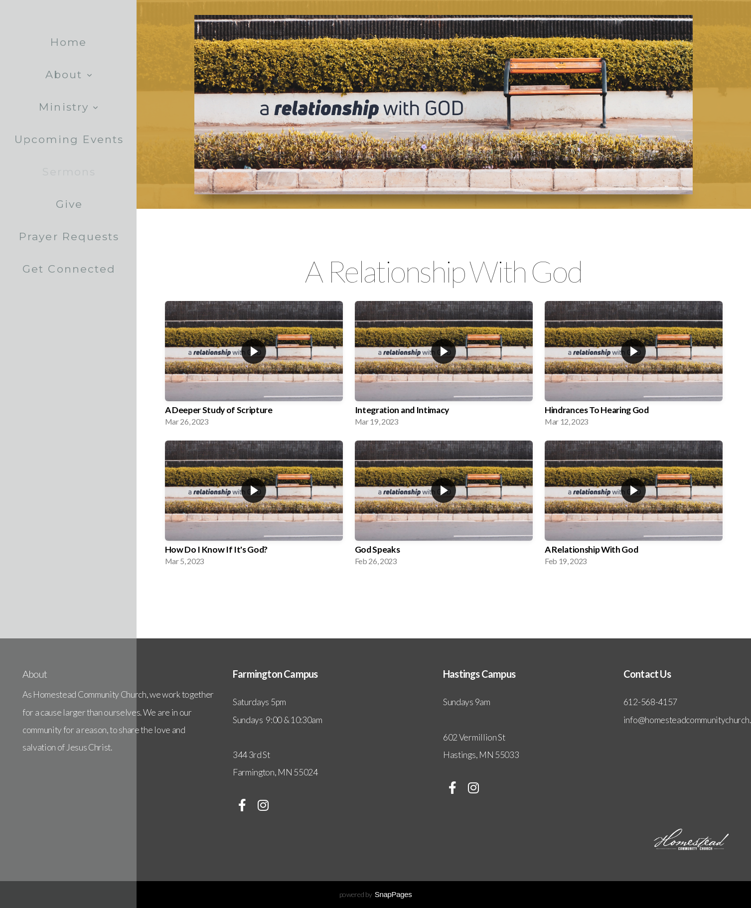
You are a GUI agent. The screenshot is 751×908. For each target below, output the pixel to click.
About (69, 74)
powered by (375, 894)
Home (68, 42)
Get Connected (69, 269)
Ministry (69, 107)
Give (69, 204)
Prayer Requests (69, 236)
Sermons (69, 171)
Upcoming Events (69, 139)
